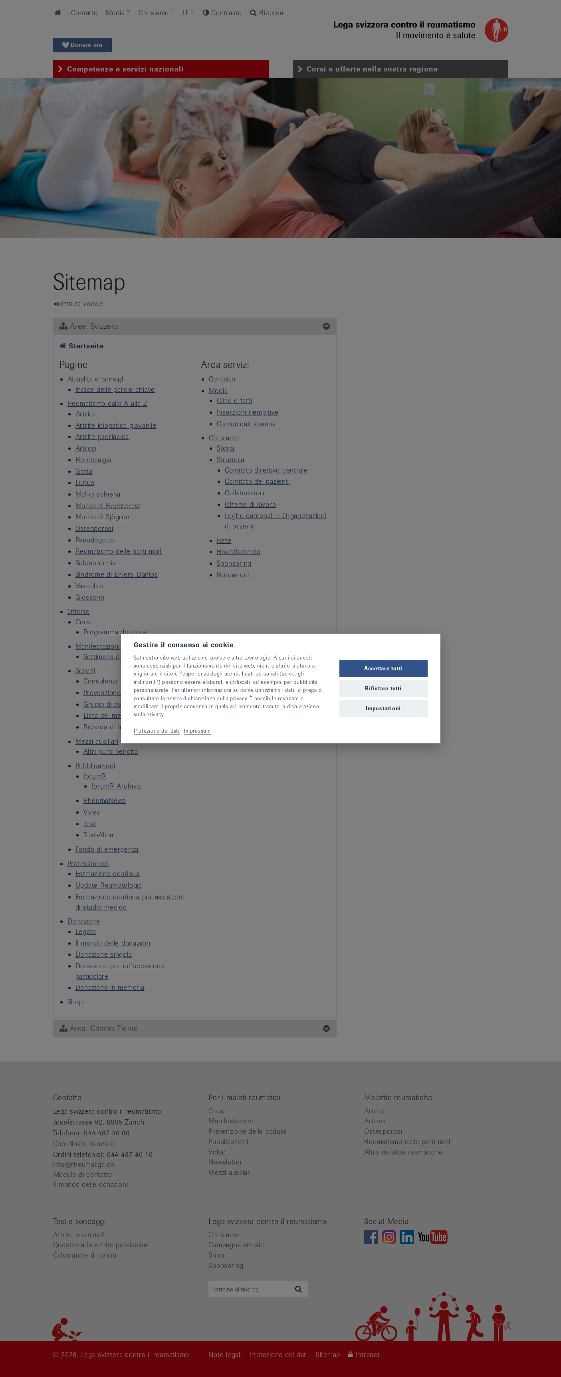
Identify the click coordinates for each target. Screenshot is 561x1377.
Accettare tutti (383, 668)
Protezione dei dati (157, 730)
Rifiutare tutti (383, 688)
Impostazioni (383, 708)
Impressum (197, 730)
